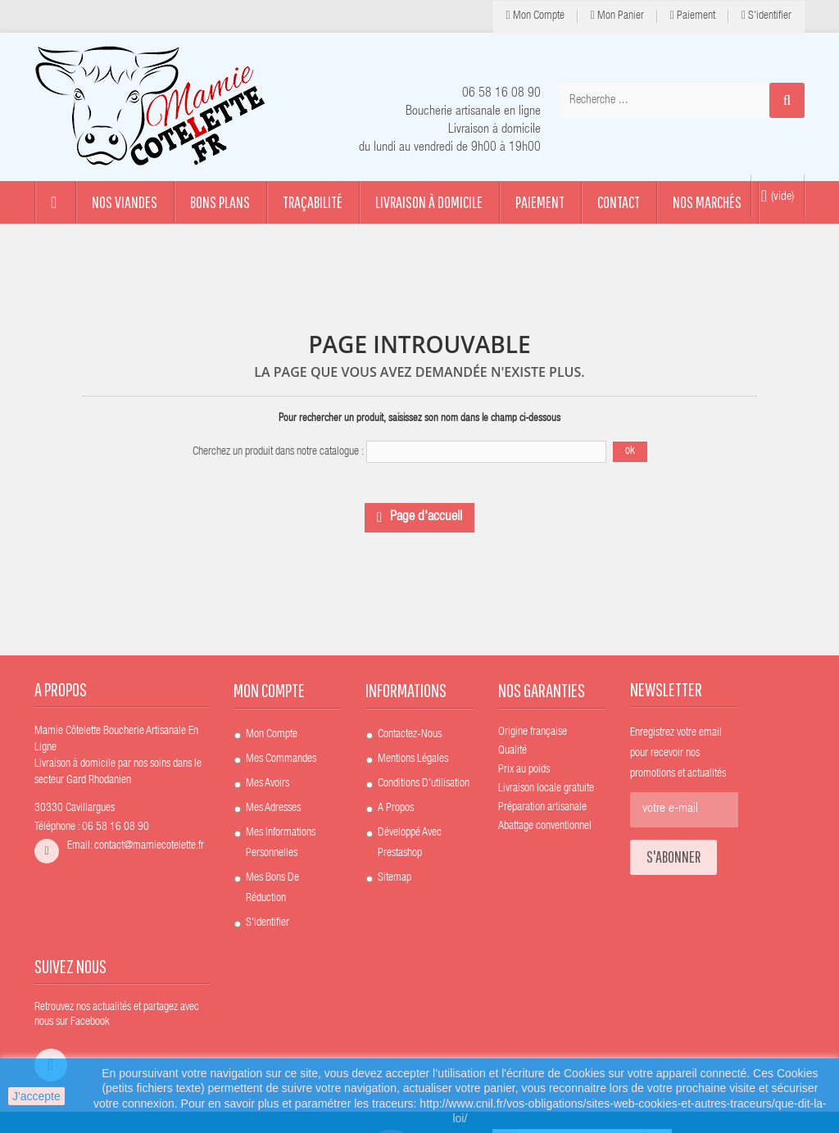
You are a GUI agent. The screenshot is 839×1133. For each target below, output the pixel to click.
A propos (396, 808)
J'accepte (36, 1096)
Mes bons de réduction (272, 888)
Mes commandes (281, 759)
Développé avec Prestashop (410, 843)
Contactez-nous (410, 735)
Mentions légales (413, 759)
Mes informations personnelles (280, 843)
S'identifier (766, 16)
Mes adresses (273, 808)
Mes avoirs (267, 784)
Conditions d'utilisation (423, 784)
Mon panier (617, 16)
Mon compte (535, 16)
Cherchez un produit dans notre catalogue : (278, 452)
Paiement (692, 16)
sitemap (394, 878)
